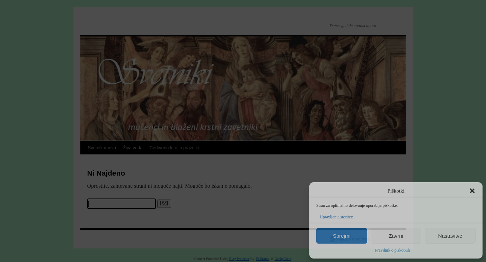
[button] (472, 190)
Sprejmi (342, 236)
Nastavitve (450, 236)
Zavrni (396, 236)
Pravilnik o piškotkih (392, 250)
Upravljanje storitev (336, 216)
